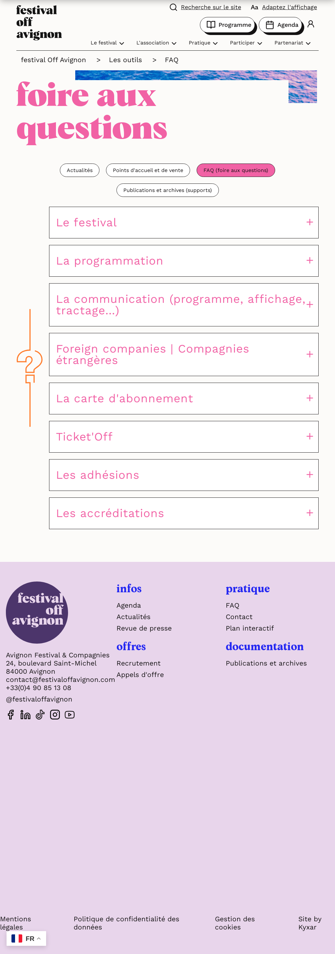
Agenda (280, 24)
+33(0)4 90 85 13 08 (38, 688)
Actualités (80, 170)
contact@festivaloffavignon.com (60, 679)
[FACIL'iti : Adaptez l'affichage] (284, 6)
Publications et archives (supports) (167, 190)
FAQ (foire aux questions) (235, 170)
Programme (227, 24)
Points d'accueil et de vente (148, 170)
